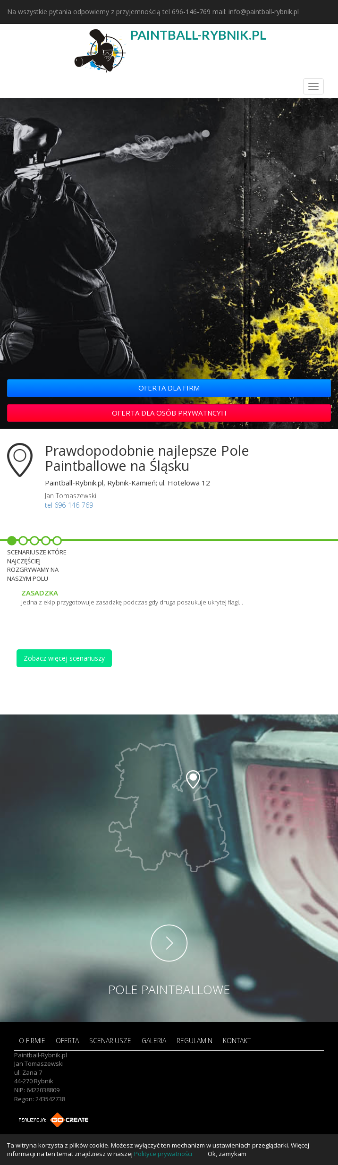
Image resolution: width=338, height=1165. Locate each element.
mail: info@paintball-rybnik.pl (255, 11)
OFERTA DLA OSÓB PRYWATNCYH (169, 412)
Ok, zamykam (227, 1153)
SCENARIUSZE (110, 1040)
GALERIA (154, 1040)
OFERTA (67, 1040)
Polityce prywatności (163, 1153)
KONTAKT (237, 1040)
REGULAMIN (194, 1040)
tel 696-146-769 (186, 11)
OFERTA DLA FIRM (169, 387)
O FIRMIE (32, 1040)
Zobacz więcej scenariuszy (64, 658)
